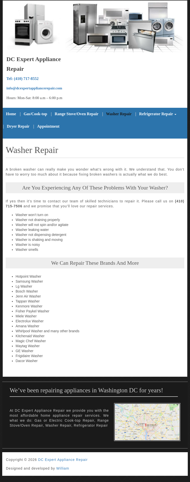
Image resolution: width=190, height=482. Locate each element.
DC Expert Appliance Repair (63, 460)
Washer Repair (118, 114)
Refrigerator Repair (157, 114)
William (62, 468)
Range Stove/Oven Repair (76, 114)
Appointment (48, 126)
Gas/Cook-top (35, 114)
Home (11, 114)
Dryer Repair (18, 126)
